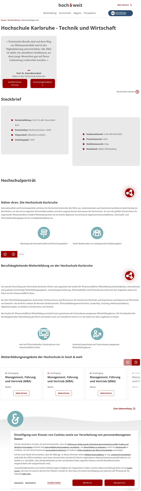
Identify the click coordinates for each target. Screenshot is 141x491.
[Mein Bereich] (125, 5)
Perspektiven (90, 13)
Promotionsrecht (94, 139)
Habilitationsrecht (94, 144)
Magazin (77, 13)
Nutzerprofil (121, 447)
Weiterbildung (49, 13)
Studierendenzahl (94, 134)
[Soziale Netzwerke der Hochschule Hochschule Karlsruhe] (129, 192)
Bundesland (91, 149)
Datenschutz (30, 483)
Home (3, 20)
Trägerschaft (20, 135)
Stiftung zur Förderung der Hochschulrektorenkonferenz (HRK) (93, 444)
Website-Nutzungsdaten (94, 455)
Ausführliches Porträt (15, 83)
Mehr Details (21, 393)
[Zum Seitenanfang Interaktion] (124, 408)
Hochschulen (65, 13)
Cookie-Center (54, 482)
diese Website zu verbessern (95, 447)
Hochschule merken (128, 92)
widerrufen (26, 474)
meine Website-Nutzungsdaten (57, 447)
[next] (13, 254)
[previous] (5, 254)
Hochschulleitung (23, 120)
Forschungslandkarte (42, 83)
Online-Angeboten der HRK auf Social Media (95, 450)
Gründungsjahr (22, 140)
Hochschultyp (21, 130)
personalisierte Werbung (56, 450)
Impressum (18, 483)
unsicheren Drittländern (121, 455)
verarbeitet (74, 447)
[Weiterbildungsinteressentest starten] (120, 13)
